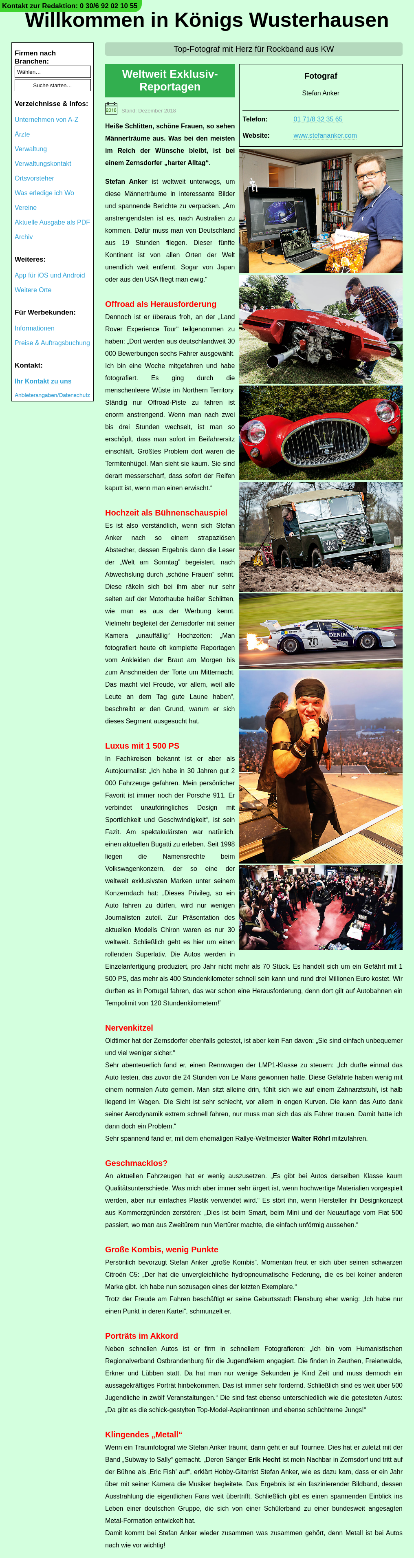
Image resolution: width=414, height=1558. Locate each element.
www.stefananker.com (325, 135)
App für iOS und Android (50, 275)
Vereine (26, 207)
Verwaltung (31, 148)
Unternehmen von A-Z (47, 119)
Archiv (24, 237)
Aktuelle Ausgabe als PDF (52, 222)
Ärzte (22, 134)
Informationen (35, 328)
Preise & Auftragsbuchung (52, 342)
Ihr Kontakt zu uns (43, 381)
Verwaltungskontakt (43, 163)
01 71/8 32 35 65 (317, 119)
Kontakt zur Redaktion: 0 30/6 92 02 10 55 (70, 6)
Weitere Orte (33, 289)
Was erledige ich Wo (44, 193)
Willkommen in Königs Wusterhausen (207, 20)
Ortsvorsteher (34, 178)
